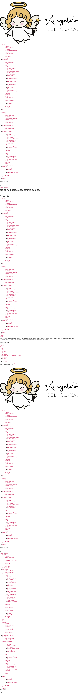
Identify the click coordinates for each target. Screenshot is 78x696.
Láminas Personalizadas (12, 105)
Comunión (7, 85)
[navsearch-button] (0, 179)
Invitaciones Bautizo (9, 47)
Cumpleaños (7, 93)
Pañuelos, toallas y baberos (11, 50)
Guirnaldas (9, 103)
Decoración (4, 99)
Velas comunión (10, 90)
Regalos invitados (9, 55)
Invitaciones (5, 59)
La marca (4, 351)
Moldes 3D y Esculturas (7, 58)
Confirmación (8, 83)
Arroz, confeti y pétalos (12, 78)
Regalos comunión (11, 87)
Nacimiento (7, 94)
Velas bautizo (8, 56)
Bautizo (4, 44)
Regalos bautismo (9, 53)
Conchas (7, 46)
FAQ (3, 352)
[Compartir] (6, 693)
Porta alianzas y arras (12, 80)
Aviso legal (4, 354)
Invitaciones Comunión (10, 62)
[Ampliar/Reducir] (1, 693)
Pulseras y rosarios (9, 52)
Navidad (6, 96)
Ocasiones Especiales (7, 63)
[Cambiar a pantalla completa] (3, 693)
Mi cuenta (4, 349)
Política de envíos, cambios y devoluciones (11, 355)
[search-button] (1, 183)
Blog (3, 109)
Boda (6, 77)
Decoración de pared (9, 100)
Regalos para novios (11, 81)
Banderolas (9, 102)
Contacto (4, 110)
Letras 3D (7, 107)
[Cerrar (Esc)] (8, 693)
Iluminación (7, 106)
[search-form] (39, 181)
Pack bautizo (7, 49)
